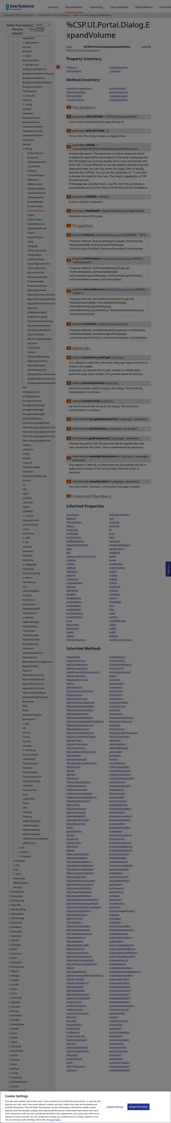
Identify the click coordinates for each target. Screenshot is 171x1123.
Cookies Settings (114, 1109)
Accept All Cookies (138, 1109)
